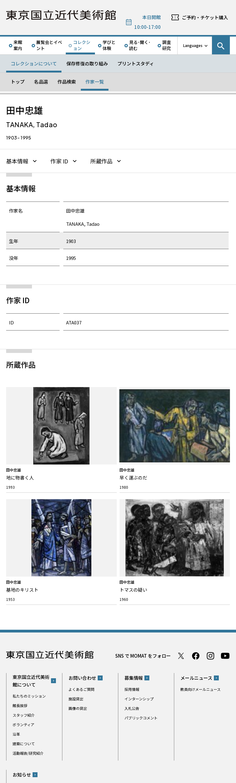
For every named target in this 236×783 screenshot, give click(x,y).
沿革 (16, 573)
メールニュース (196, 517)
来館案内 (18, 45)
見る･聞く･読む (140, 45)
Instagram (210, 495)
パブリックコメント (141, 557)
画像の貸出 (78, 547)
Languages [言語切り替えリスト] (193, 45)
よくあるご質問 (81, 528)
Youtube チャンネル (225, 495)
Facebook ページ (195, 495)
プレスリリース (25, 625)
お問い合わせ (82, 517)
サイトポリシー (25, 776)
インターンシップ (139, 538)
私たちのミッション (29, 535)
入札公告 (131, 547)
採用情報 (131, 528)
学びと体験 (109, 45)
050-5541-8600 (143, 678)
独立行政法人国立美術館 (31, 753)
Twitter (181, 495)
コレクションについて (34, 63)
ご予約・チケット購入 (205, 17)
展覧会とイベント (49, 45)
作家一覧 (94, 81)
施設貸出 (76, 538)
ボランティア (23, 563)
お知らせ (22, 614)
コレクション (81, 45)
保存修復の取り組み (87, 63)
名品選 (41, 81)
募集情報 (133, 517)
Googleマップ (136, 662)
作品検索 (66, 81)
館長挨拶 (20, 544)
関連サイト (83, 753)
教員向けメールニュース (200, 528)
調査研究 (166, 45)
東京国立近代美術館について (31, 520)
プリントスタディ (135, 63)
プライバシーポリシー (60, 776)
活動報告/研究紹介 (28, 592)
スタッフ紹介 (24, 554)
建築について (24, 582)
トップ (18, 81)
